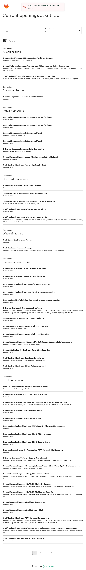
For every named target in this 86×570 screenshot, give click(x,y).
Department (49, 29)
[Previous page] (30, 553)
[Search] (22, 32)
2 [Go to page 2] (40, 553)
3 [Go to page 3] (45, 553)
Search (7, 29)
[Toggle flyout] (79, 30)
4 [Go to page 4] (51, 553)
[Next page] (55, 553)
